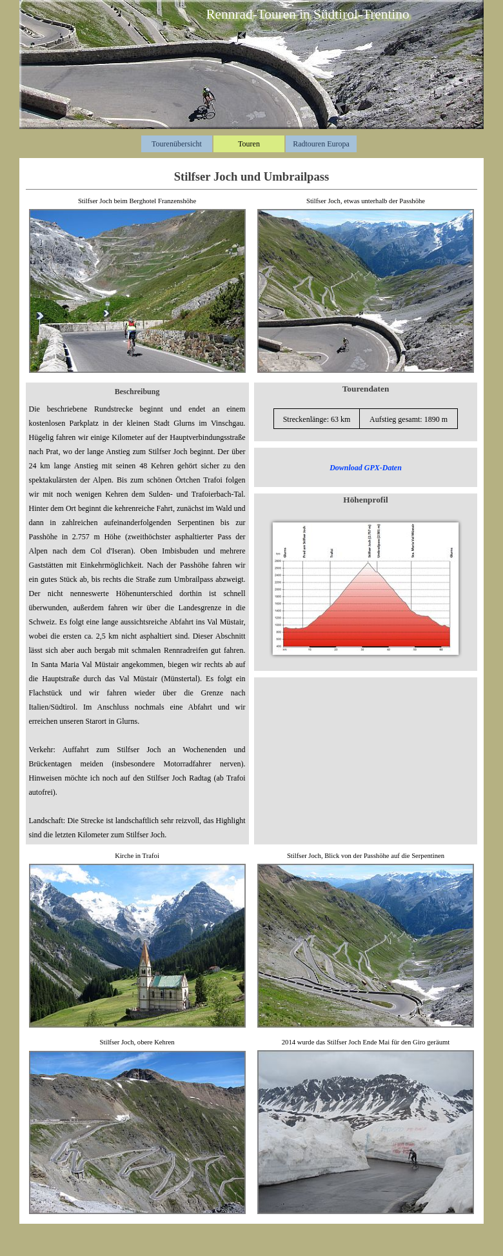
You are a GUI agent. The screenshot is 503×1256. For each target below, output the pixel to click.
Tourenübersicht (177, 143)
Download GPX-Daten (366, 467)
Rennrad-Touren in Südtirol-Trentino (307, 14)
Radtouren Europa (321, 143)
